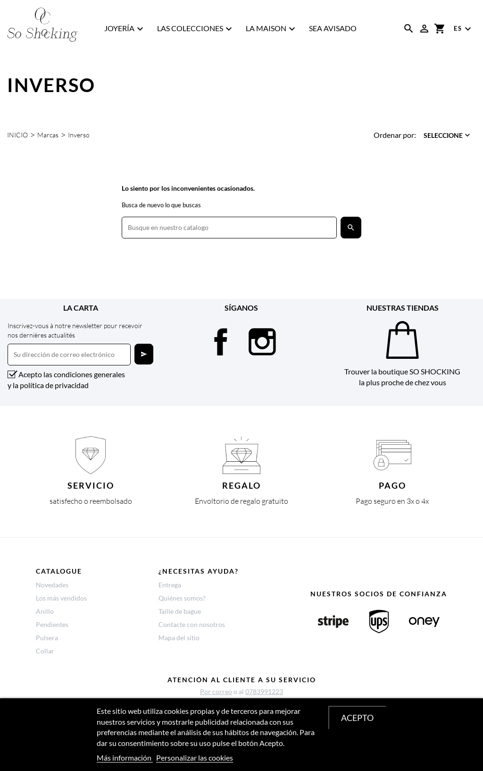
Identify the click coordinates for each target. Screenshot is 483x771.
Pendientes (52, 624)
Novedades (52, 585)
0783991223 (264, 691)
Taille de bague (179, 611)
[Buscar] (229, 227)
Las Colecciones (195, 28)
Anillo (45, 611)
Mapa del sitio (179, 638)
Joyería (125, 28)
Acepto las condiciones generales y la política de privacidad (66, 379)
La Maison (272, 28)
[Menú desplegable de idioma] (463, 29)
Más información (125, 757)
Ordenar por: (395, 134)
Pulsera (47, 638)
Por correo (216, 691)
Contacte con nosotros (191, 624)
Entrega (169, 585)
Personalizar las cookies (194, 757)
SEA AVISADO (333, 28)
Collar (45, 651)
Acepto (357, 717)
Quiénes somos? (182, 598)
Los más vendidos (61, 598)
